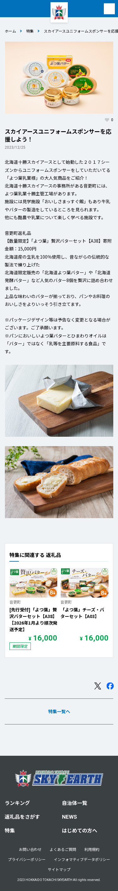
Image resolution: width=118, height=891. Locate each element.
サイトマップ (59, 869)
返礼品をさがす (22, 816)
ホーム (10, 30)
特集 (30, 30)
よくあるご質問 (63, 849)
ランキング (17, 802)
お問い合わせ (30, 849)
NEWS (69, 817)
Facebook (110, 694)
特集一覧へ (59, 719)
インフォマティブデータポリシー (82, 859)
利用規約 (91, 849)
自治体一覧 (74, 802)
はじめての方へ (79, 830)
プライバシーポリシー (27, 859)
